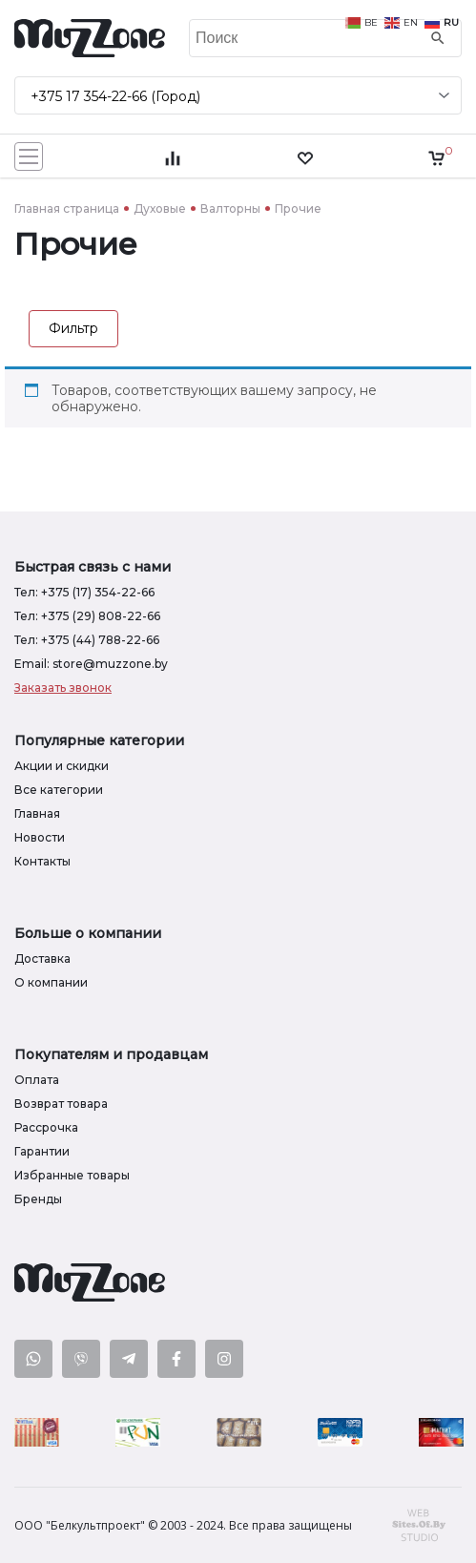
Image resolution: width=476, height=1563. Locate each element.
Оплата (36, 1080)
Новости (39, 837)
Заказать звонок (63, 687)
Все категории (58, 789)
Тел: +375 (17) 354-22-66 (84, 592)
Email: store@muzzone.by (91, 663)
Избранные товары (72, 1175)
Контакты (42, 861)
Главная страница (66, 208)
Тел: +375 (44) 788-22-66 (86, 640)
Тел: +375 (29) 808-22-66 (87, 616)
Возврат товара (61, 1103)
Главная (37, 813)
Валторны (230, 208)
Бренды (38, 1199)
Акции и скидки (61, 766)
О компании (51, 982)
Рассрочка (46, 1127)
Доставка (42, 958)
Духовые (160, 208)
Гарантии (42, 1151)
